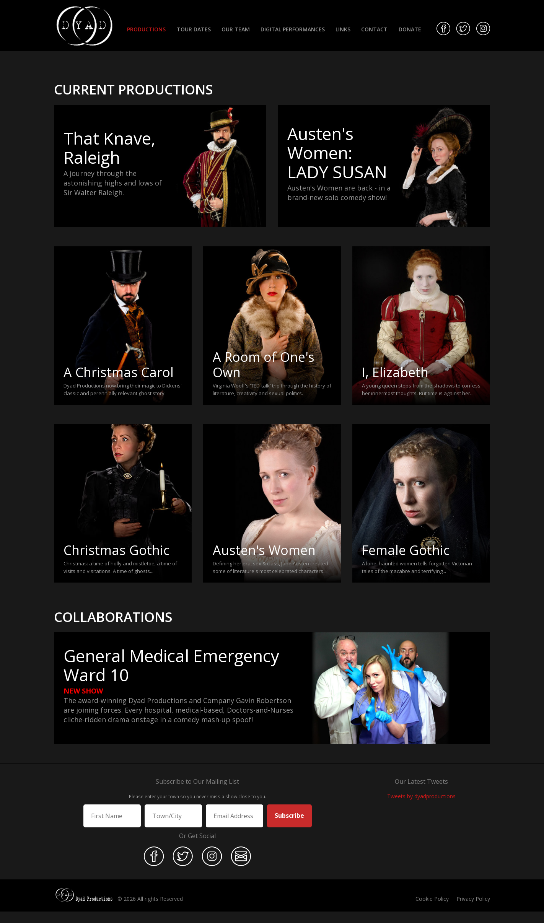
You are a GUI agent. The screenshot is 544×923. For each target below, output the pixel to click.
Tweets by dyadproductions (421, 796)
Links (343, 29)
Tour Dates (194, 29)
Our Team (236, 29)
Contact (374, 29)
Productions (146, 29)
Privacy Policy (473, 898)
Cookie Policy (432, 898)
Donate (410, 29)
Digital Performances (293, 29)
